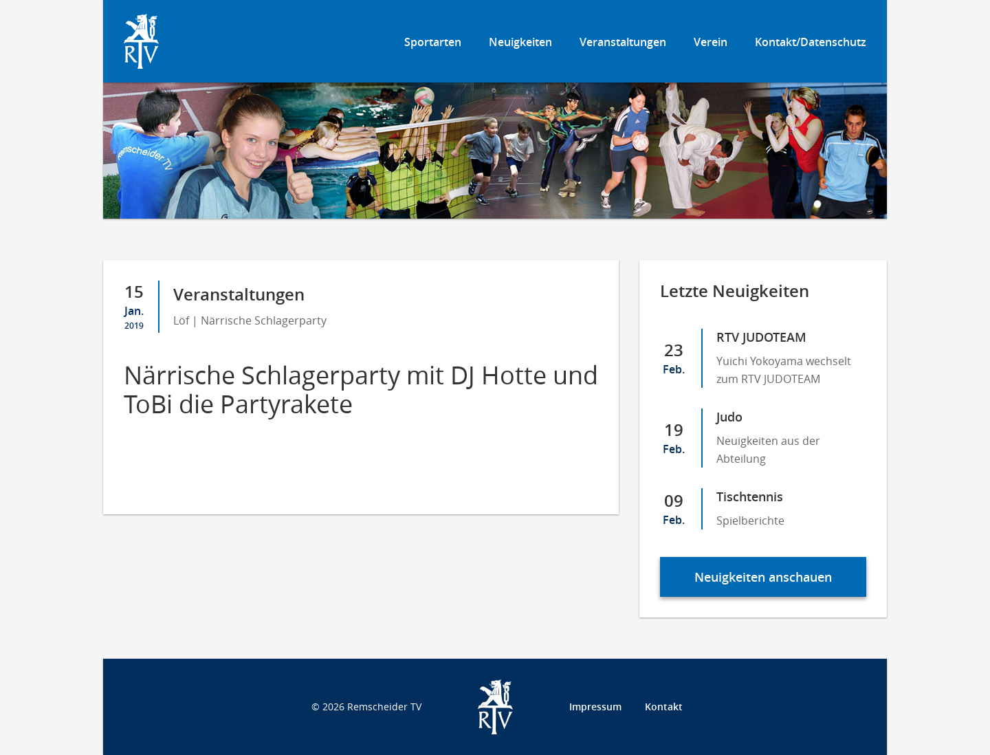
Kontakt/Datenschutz (810, 42)
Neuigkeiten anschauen (763, 577)
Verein (710, 42)
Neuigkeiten (520, 42)
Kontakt (664, 706)
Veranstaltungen (623, 42)
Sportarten (432, 42)
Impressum (595, 706)
